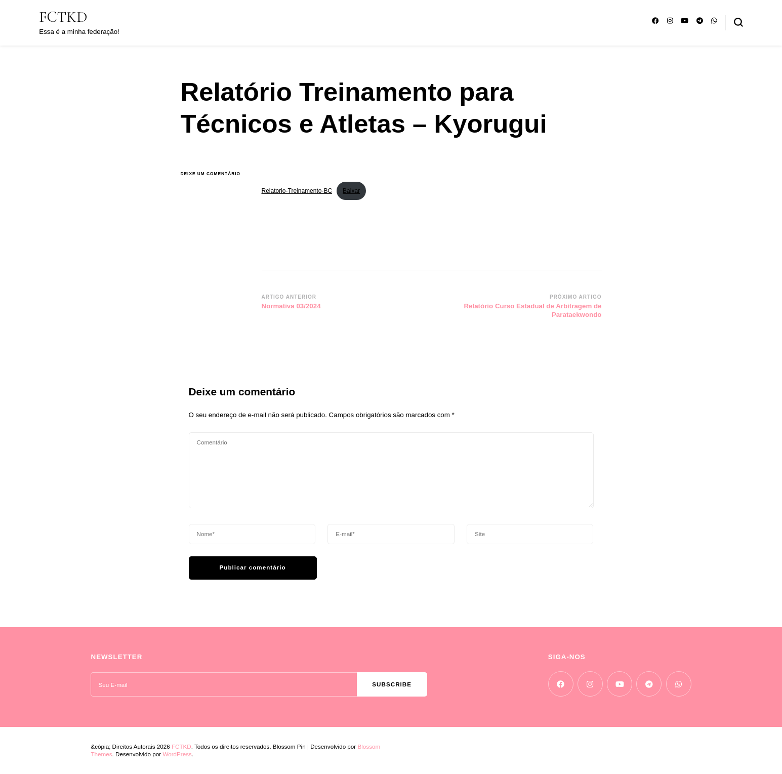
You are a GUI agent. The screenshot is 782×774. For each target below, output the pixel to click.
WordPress (176, 754)
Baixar (351, 190)
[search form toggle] (738, 22)
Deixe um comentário (213, 174)
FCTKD (63, 17)
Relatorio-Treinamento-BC (297, 190)
